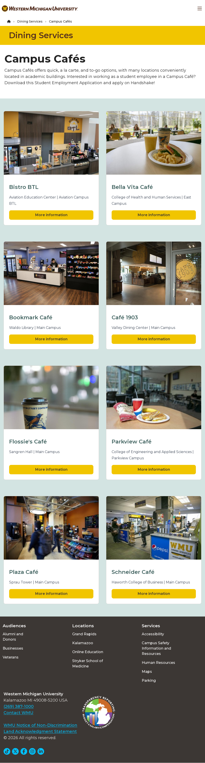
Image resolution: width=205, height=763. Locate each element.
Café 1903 (125, 317)
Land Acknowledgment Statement (40, 731)
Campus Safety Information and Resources (156, 648)
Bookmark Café (30, 317)
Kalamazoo (82, 643)
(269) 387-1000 (19, 706)
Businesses (13, 648)
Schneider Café (133, 572)
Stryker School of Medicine (87, 663)
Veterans (10, 657)
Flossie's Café (28, 441)
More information (51, 215)
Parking (149, 680)
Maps (147, 671)
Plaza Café (23, 572)
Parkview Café (132, 441)
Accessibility (153, 634)
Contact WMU (18, 712)
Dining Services (30, 21)
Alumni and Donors (13, 637)
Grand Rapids (84, 634)
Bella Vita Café (132, 187)
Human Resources (158, 663)
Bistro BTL (24, 187)
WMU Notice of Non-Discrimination (40, 725)
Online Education (87, 652)
